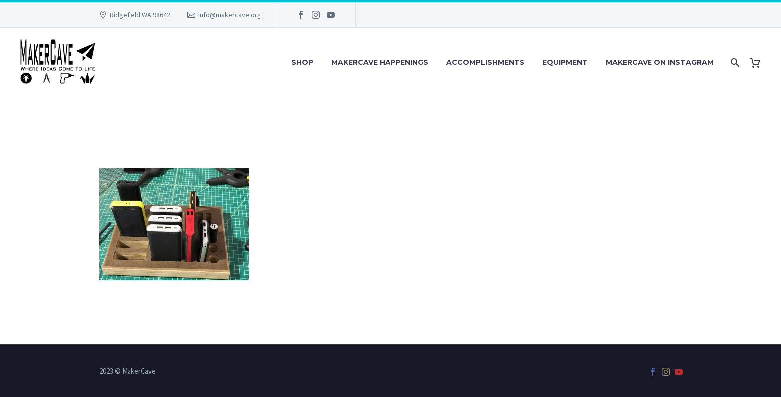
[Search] (734, 62)
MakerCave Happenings (379, 62)
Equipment (565, 62)
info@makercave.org (229, 14)
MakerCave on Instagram (660, 62)
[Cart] (759, 62)
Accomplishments (485, 62)
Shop (302, 62)
